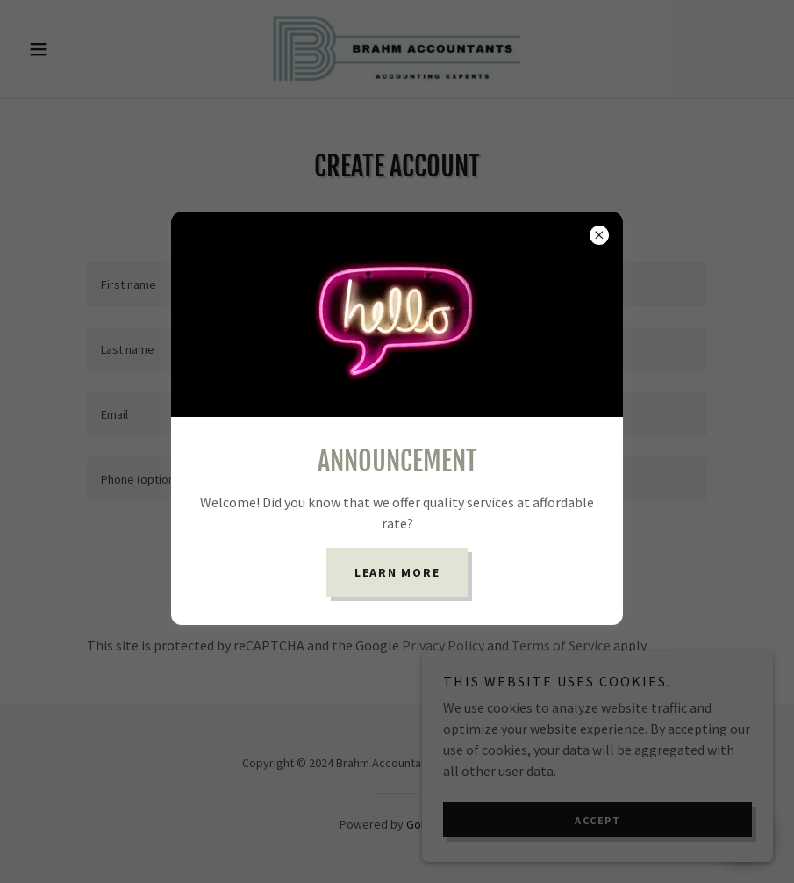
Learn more (397, 572)
